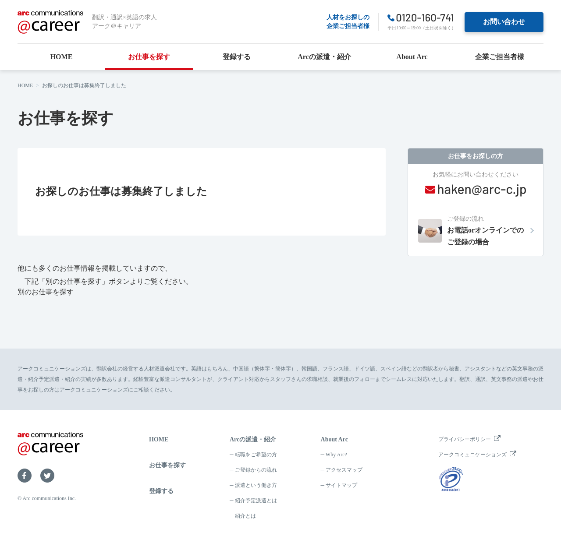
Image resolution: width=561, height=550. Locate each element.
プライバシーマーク (450, 479)
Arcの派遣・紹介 (324, 56)
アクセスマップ (344, 470)
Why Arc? (336, 454)
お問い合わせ (504, 21)
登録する (237, 56)
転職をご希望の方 (256, 454)
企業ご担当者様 (499, 56)
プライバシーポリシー (464, 439)
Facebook (25, 476)
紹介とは (245, 516)
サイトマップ (341, 485)
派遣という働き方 (256, 485)
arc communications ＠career (50, 22)
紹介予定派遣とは (256, 500)
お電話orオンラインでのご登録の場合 (490, 230)
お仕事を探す (149, 56)
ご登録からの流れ (256, 470)
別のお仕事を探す (46, 292)
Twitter (47, 476)
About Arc (411, 56)
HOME (61, 56)
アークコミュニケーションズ (472, 454)
